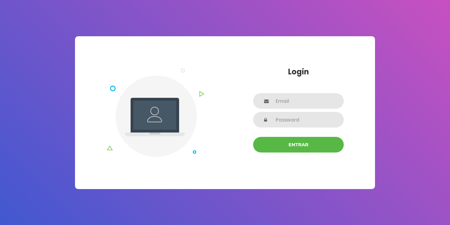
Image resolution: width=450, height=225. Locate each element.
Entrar (298, 145)
